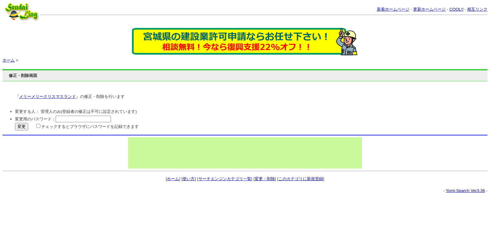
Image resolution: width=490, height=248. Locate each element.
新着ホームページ (393, 9)
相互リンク (477, 9)
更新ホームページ (429, 9)
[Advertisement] (245, 153)
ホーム (8, 60)
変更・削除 (265, 178)
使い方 (188, 178)
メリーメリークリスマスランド (47, 96)
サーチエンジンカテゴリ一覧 (224, 178)
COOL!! (456, 9)
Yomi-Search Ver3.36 (465, 190)
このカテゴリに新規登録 (300, 178)
